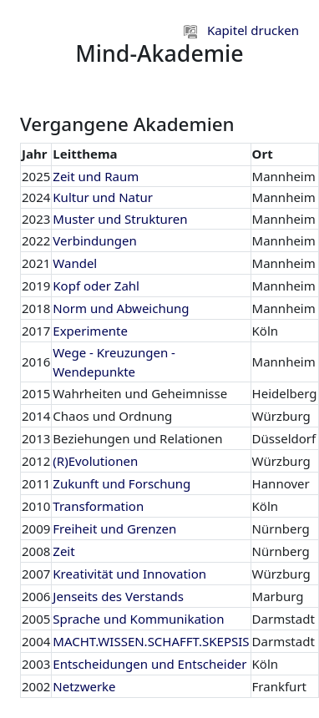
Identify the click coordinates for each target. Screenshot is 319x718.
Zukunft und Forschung (121, 483)
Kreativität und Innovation (129, 573)
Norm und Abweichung (121, 308)
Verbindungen (94, 240)
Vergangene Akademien (127, 124)
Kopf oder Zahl (96, 285)
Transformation (98, 506)
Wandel (75, 263)
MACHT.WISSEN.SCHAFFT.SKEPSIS (151, 641)
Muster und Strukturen (120, 218)
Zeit (63, 551)
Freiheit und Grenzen (114, 528)
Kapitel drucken (241, 30)
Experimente (90, 330)
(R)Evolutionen (95, 461)
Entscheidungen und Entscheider (149, 663)
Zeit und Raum (96, 176)
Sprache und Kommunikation (138, 618)
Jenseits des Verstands (118, 596)
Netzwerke (84, 686)
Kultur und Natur (103, 197)
